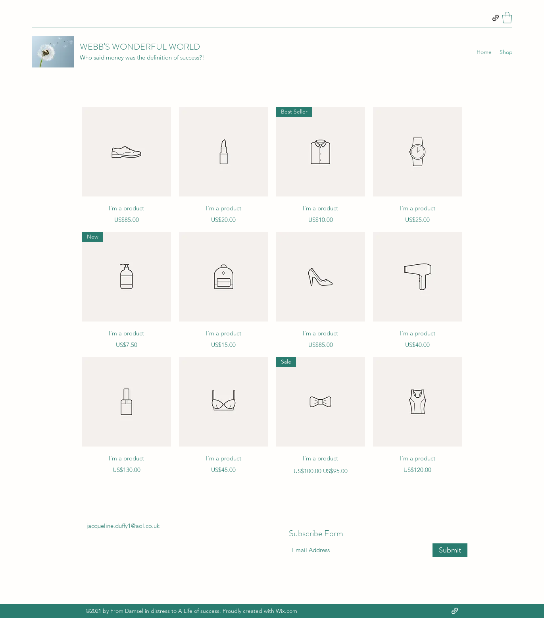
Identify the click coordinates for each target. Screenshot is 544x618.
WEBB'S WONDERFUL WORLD (140, 46)
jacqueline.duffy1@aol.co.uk (123, 525)
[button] (507, 17)
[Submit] (450, 550)
